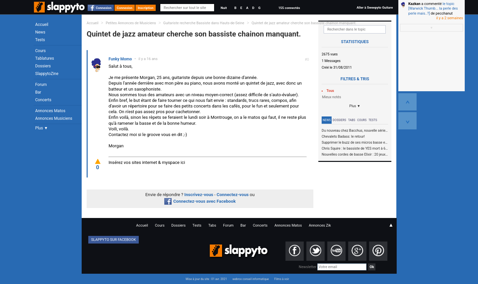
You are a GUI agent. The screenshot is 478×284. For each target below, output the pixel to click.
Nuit (224, 8)
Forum (41, 84)
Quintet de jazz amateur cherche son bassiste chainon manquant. (304, 23)
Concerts (43, 100)
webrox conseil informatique (250, 279)
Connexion (104, 8)
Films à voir (281, 279)
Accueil (41, 24)
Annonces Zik (320, 225)
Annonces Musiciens (53, 118)
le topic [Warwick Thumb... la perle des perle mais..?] (433, 9)
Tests (40, 39)
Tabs (351, 120)
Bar (38, 92)
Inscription (146, 8)
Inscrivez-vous (198, 194)
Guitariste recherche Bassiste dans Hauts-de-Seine (204, 23)
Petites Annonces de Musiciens (131, 23)
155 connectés (289, 8)
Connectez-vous (233, 194)
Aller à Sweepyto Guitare (375, 7)
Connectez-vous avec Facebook (200, 201)
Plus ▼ (41, 128)
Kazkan (414, 4)
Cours (40, 50)
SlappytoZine (46, 73)
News (40, 32)
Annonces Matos (50, 110)
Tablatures (44, 58)
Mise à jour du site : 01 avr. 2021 (206, 279)
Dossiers (43, 66)
